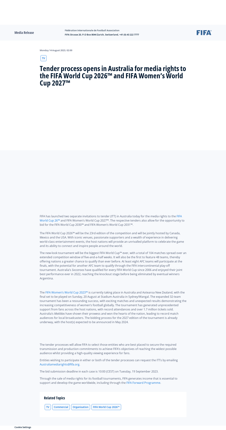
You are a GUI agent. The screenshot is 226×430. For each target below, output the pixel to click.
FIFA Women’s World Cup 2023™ (66, 292)
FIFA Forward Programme (143, 383)
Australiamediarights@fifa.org (59, 364)
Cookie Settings (22, 427)
